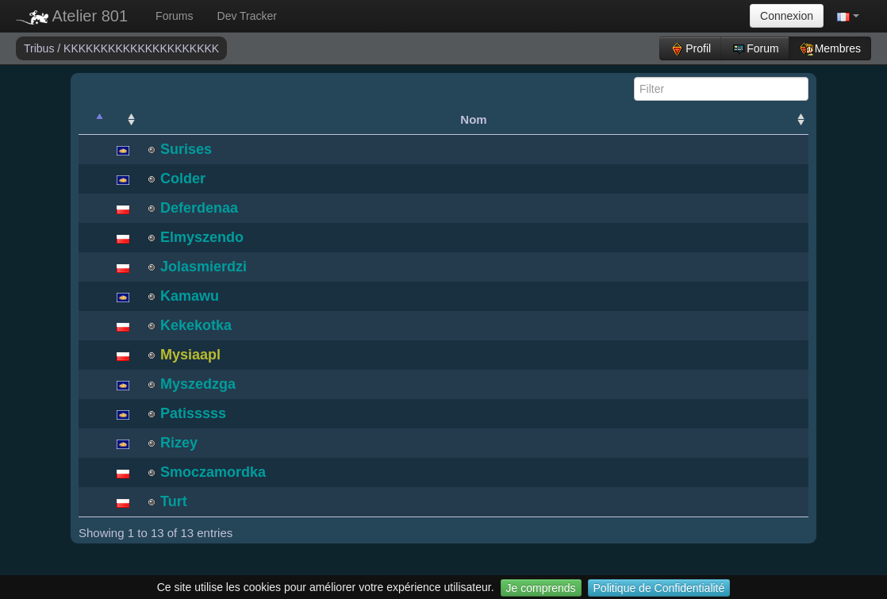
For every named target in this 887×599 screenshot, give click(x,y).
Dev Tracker (247, 16)
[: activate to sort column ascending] (123, 120)
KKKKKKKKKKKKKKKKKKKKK (141, 48)
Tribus (40, 48)
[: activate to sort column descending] (93, 120)
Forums (174, 16)
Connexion (786, 16)
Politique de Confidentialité (659, 588)
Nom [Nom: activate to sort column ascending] (473, 119)
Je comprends (541, 588)
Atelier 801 (72, 16)
